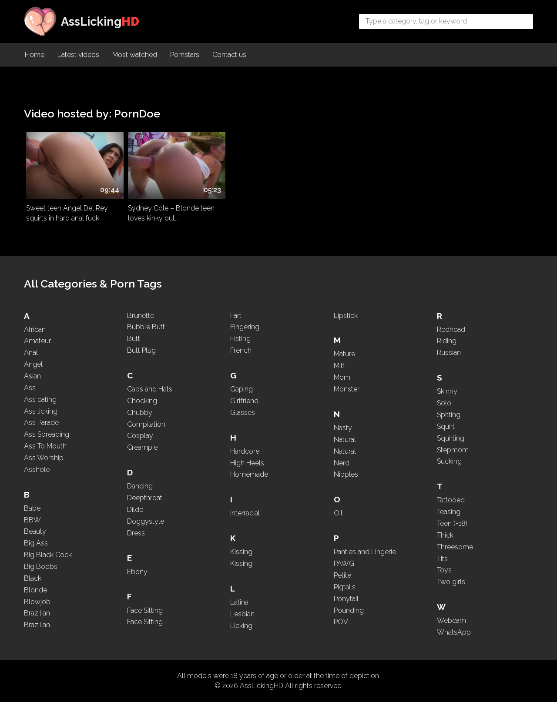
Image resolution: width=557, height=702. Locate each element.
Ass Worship (44, 458)
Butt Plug (141, 350)
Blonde (35, 590)
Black (32, 578)
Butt (133, 338)
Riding (446, 341)
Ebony (137, 572)
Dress (136, 533)
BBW (32, 520)
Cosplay (140, 435)
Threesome (455, 547)
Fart (236, 315)
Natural (345, 439)
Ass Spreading (46, 434)
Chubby (139, 412)
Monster (346, 389)
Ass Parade (41, 422)
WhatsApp (454, 632)
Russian (449, 352)
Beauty (35, 531)
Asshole (37, 469)
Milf (339, 365)
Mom (342, 377)
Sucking (449, 461)
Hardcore (244, 451)
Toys (444, 570)
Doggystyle (145, 521)
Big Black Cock (48, 555)
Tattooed (451, 500)
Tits (442, 559)
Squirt (446, 426)
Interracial (245, 513)
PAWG (344, 563)
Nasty (343, 428)
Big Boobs (40, 566)
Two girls (451, 582)
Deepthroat (144, 498)
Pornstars (184, 54)
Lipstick (346, 315)
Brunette (140, 315)
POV (341, 622)
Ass (30, 388)
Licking (241, 626)
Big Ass (36, 543)
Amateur (37, 341)
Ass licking (40, 411)
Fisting (240, 338)
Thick (445, 535)
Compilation (146, 424)
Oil (338, 513)
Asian (32, 376)
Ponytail (346, 599)
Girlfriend (244, 401)
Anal (31, 352)
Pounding (349, 610)
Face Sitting (145, 610)
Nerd (341, 463)
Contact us (229, 54)
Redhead (451, 329)
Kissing (241, 552)
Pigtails (345, 587)
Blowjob (37, 602)
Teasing (448, 512)
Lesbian (242, 614)
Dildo (135, 509)
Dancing (140, 486)
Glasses (242, 412)
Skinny (447, 391)
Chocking (142, 401)
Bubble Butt (146, 327)
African (35, 329)
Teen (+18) (452, 523)
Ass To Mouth (45, 446)
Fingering (244, 327)
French (241, 350)
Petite (342, 575)
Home (34, 54)
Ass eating (40, 399)
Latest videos (78, 54)
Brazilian (37, 613)
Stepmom (453, 450)
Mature (344, 354)
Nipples (346, 474)
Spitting (448, 415)
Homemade (249, 474)
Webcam (451, 620)
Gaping (241, 389)
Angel (33, 364)
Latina (239, 602)
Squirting (450, 438)
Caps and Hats (149, 389)
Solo (444, 403)
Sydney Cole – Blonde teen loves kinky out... (171, 213)
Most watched (134, 54)
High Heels (247, 463)
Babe (32, 508)
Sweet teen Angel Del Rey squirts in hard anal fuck (67, 213)
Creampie (142, 447)
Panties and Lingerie (365, 552)
